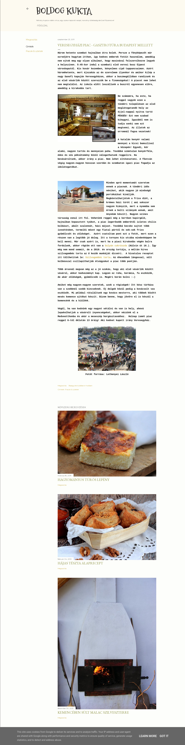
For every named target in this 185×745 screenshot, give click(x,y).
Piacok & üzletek (34, 51)
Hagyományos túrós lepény (83, 479)
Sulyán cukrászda (116, 245)
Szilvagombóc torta (97, 257)
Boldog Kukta (64, 11)
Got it (164, 736)
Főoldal (42, 25)
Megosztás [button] (31, 39)
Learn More (148, 736)
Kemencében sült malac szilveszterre (93, 712)
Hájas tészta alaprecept (80, 563)
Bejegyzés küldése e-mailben (80, 386)
